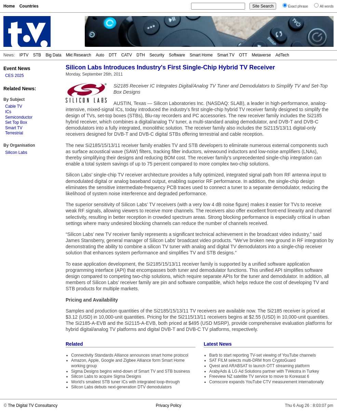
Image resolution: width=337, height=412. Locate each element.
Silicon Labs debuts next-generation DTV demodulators (121, 387)
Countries (29, 6)
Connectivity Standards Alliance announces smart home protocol (129, 355)
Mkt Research (78, 55)
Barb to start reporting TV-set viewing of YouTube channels (262, 355)
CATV (126, 55)
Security (156, 55)
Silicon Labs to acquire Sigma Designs (106, 376)
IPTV (24, 55)
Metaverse (261, 55)
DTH (140, 55)
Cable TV (13, 106)
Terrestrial (14, 133)
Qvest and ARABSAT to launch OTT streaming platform (259, 365)
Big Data (53, 55)
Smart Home (201, 55)
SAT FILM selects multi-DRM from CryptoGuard (252, 360)
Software (177, 55)
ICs (8, 111)
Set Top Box (16, 122)
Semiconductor (18, 117)
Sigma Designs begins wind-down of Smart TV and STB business (130, 371)
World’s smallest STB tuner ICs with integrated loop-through (125, 382)
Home (9, 6)
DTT (113, 55)
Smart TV (225, 55)
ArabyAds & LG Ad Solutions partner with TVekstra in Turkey (264, 371)
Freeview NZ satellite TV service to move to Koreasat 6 (259, 376)
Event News (16, 68)
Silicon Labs (16, 152)
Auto (100, 55)
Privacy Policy (168, 405)
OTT (243, 55)
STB (37, 55)
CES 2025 (14, 75)
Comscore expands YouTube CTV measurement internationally (266, 382)
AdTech (282, 55)
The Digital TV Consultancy (32, 405)
